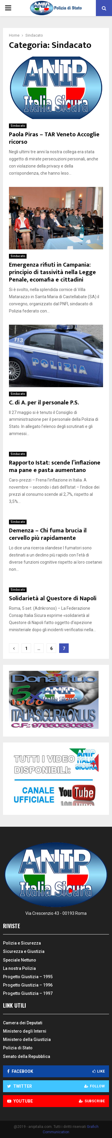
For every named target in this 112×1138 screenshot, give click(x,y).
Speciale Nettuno (19, 960)
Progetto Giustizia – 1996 (28, 985)
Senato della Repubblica (26, 1056)
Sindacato (17, 125)
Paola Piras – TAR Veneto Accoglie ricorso (54, 138)
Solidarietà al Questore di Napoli (52, 598)
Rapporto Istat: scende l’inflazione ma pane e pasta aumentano (54, 466)
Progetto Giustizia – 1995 (28, 976)
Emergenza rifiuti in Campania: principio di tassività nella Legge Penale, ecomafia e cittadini (52, 272)
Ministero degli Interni (24, 1031)
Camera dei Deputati (22, 1022)
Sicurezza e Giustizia (24, 951)
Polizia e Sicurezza (22, 943)
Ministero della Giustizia (27, 1039)
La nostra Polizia (19, 968)
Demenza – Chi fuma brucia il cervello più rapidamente (48, 534)
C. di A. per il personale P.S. (44, 403)
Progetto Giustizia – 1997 (28, 993)
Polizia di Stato (18, 1047)
